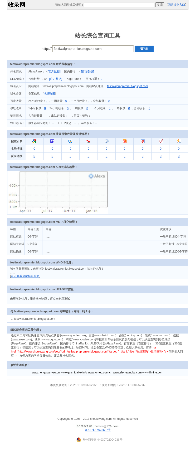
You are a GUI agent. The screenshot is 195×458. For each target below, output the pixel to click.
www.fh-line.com (152, 372)
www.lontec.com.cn (100, 372)
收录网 (16, 4)
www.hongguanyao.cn (46, 372)
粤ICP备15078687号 (98, 430)
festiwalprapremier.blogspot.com (127, 86)
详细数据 (49, 93)
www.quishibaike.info (74, 372)
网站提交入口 (176, 4)
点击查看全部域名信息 (25, 276)
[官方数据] (54, 71)
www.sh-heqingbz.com (127, 372)
